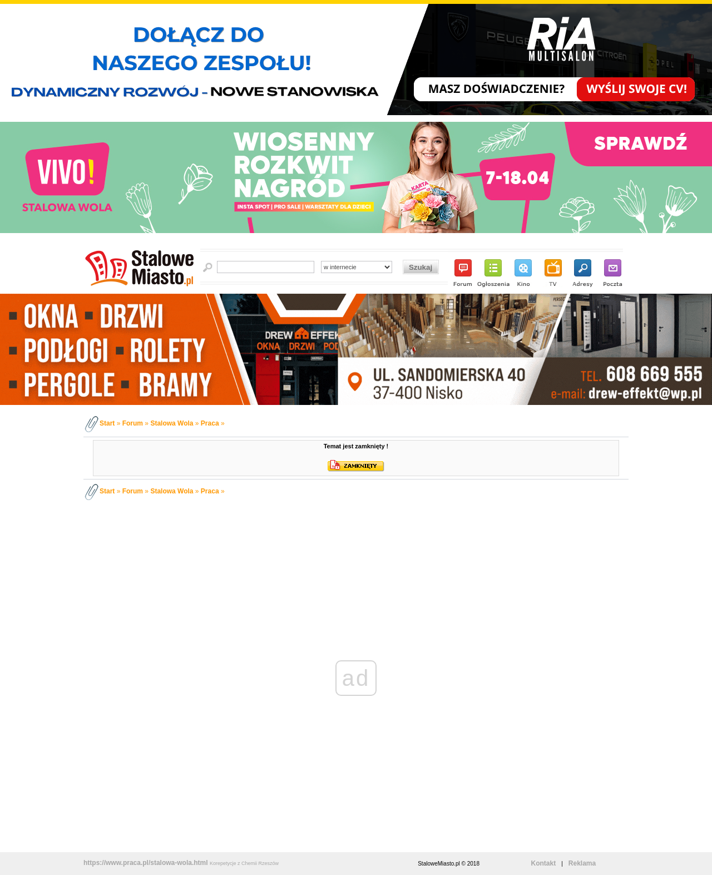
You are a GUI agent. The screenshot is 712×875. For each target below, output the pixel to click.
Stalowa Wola (171, 423)
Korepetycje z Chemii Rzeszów (244, 863)
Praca (210, 423)
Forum (132, 423)
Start (107, 423)
